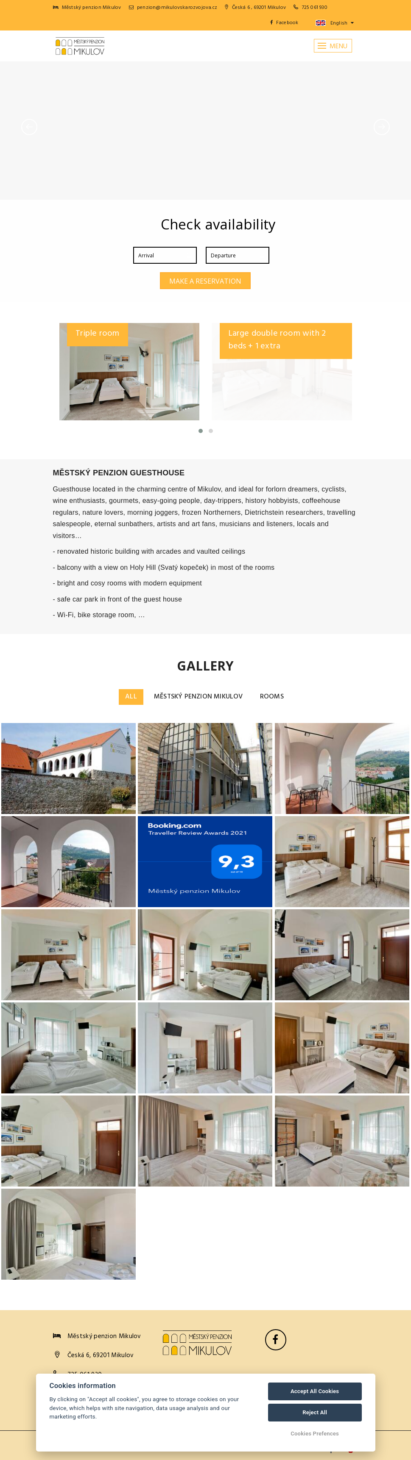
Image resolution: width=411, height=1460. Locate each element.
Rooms (272, 696)
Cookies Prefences (315, 1433)
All (131, 696)
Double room (100, 333)
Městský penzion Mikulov (198, 696)
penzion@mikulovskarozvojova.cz (173, 7)
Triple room (250, 333)
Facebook (284, 23)
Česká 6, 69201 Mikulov (100, 1355)
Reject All (314, 1412)
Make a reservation (205, 281)
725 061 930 (314, 7)
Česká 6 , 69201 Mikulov (255, 7)
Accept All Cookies (315, 1391)
